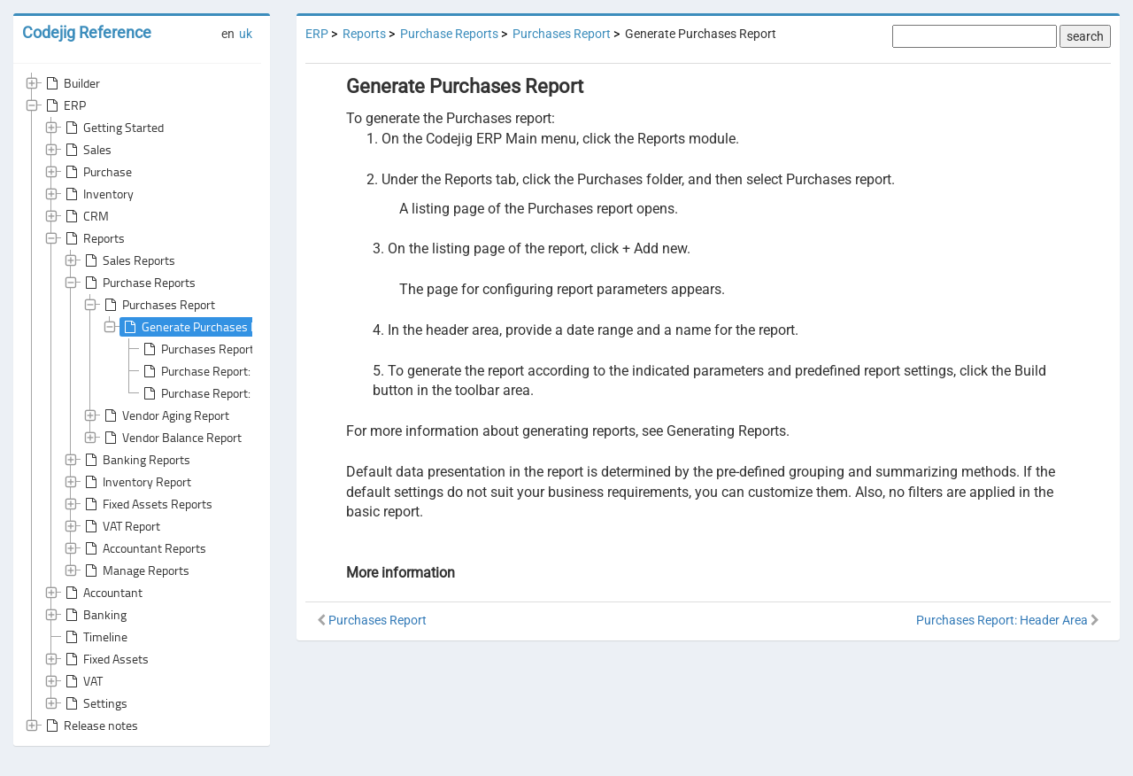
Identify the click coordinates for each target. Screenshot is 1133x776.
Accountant (102, 592)
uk (245, 34)
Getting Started (113, 127)
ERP (64, 105)
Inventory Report (136, 482)
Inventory (98, 194)
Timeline (94, 637)
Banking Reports (135, 459)
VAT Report (120, 526)
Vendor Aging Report (165, 415)
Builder (71, 83)
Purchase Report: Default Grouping (240, 371)
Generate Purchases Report (203, 327)
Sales (87, 149)
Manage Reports (135, 570)
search (1085, 36)
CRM (85, 216)
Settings (94, 703)
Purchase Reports (138, 282)
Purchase (97, 172)
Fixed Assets (105, 659)
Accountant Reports (143, 548)
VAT (82, 681)
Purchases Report (158, 304)
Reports (93, 238)
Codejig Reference (86, 32)
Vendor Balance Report (171, 437)
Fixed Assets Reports (146, 504)
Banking (94, 615)
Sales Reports (128, 260)
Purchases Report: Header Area (231, 349)
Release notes (90, 725)
